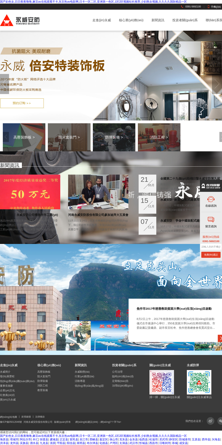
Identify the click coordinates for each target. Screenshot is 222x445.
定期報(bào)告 (120, 380)
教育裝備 (42, 390)
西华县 (206, 439)
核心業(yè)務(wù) (131, 20)
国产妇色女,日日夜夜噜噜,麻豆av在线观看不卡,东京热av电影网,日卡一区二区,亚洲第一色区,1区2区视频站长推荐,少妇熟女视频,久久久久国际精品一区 (93, 1)
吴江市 (84, 439)
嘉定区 (103, 439)
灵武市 (163, 439)
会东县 (133, 439)
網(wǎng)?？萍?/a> (110, 422)
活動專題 (80, 380)
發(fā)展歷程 (7, 376)
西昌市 (153, 443)
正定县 (64, 439)
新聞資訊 (157, 20)
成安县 (183, 443)
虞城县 (54, 439)
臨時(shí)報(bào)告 (123, 376)
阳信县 (71, 443)
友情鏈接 (26, 416)
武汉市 (133, 443)
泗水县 (34, 443)
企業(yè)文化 (7, 390)
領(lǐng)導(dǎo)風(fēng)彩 (89, 385)
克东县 (123, 439)
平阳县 (61, 443)
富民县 (74, 439)
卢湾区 (113, 443)
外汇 (35, 439)
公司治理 (117, 371)
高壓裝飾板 (43, 371)
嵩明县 (81, 443)
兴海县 (216, 439)
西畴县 (94, 439)
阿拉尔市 (25, 439)
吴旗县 (24, 443)
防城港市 (184, 439)
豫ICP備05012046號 (11, 422)
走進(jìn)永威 (101, 20)
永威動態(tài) (82, 371)
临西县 (143, 439)
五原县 (196, 439)
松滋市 (153, 439)
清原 (52, 443)
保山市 (113, 439)
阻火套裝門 (43, 376)
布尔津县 (92, 443)
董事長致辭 (6, 385)
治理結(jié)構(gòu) (122, 385)
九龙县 (44, 443)
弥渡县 (44, 439)
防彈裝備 (42, 380)
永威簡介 (5, 371)
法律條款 (40, 416)
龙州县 (14, 443)
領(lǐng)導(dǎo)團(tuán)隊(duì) (17, 381)
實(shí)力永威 (8, 399)
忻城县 (143, 443)
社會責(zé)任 (7, 394)
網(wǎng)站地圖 (8, 417)
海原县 (4, 439)
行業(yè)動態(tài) (84, 376)
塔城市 (14, 439)
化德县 (103, 443)
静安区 (173, 439)
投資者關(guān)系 (185, 20)
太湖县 (123, 443)
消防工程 (42, 385)
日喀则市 (165, 443)
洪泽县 (4, 443)
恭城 (175, 443)
